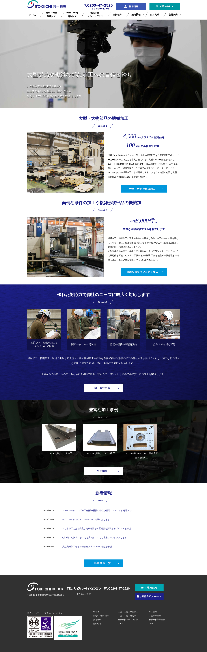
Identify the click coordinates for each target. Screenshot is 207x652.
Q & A (120, 623)
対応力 (32, 14)
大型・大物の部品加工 (128, 611)
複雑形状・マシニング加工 (95, 14)
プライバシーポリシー (54, 613)
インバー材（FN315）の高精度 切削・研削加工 (140, 441)
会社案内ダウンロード (150, 596)
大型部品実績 (155, 615)
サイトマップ (33, 613)
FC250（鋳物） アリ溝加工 (100, 439)
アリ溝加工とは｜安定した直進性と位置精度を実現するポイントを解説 (96, 528)
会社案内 (173, 14)
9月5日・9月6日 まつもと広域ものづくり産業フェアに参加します (94, 537)
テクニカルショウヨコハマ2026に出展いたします (86, 519)
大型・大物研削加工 (72, 14)
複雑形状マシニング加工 (129, 619)
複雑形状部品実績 (157, 619)
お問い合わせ (150, 587)
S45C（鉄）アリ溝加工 (59, 439)
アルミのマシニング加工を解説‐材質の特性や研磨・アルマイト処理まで (97, 510)
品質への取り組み (101, 615)
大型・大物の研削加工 (128, 615)
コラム (152, 623)
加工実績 (154, 14)
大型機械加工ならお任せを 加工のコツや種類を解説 (87, 546)
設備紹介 (117, 14)
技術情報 (136, 14)
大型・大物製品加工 (51, 14)
